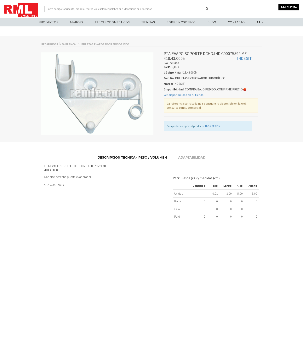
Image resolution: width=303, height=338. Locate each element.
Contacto (236, 22)
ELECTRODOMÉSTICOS (112, 22)
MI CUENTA (289, 7)
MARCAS (76, 22)
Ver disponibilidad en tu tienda (183, 118)
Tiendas (148, 22)
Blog (212, 22)
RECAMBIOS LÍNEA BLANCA (60, 67)
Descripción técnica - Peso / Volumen (132, 179)
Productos (48, 22)
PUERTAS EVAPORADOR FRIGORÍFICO (105, 67)
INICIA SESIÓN (212, 149)
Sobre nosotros (181, 22)
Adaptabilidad (191, 179)
